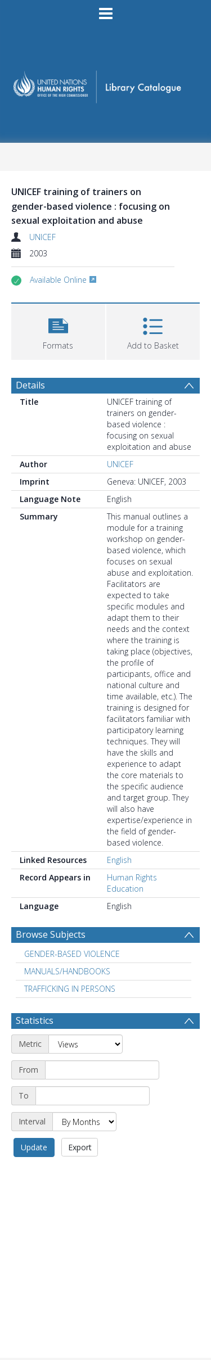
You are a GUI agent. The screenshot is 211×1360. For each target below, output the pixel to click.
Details (30, 385)
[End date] (92, 1095)
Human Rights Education (132, 883)
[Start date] (102, 1069)
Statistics (34, 1020)
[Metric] (85, 1044)
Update (34, 1147)
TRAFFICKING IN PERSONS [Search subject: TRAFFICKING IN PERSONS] (69, 988)
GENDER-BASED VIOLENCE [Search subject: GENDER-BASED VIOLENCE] (72, 953)
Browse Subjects (51, 934)
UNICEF (42, 237)
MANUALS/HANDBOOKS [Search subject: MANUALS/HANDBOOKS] (67, 971)
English (119, 860)
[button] (58, 330)
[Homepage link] (106, 83)
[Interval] (84, 1121)
